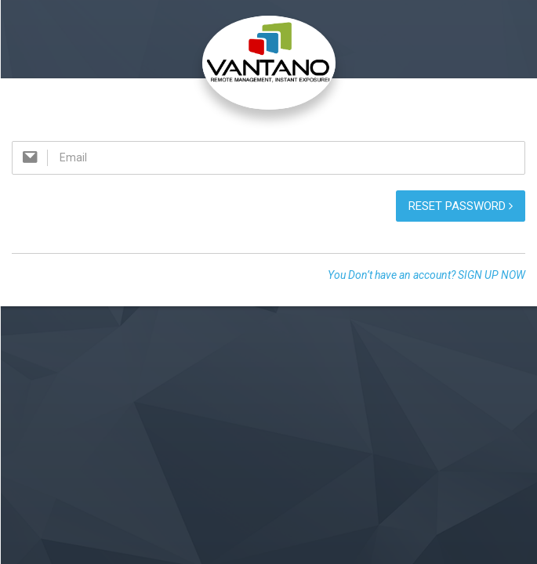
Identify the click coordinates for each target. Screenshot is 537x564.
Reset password (460, 206)
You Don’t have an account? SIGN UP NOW (426, 275)
